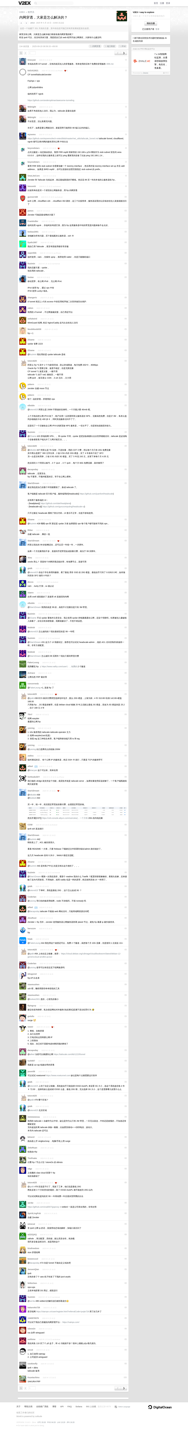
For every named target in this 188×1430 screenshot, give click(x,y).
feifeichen (32, 1283)
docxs (30, 582)
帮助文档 (28, 1406)
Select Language (122, 1407)
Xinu (30, 558)
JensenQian (33, 1269)
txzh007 (31, 1061)
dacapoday (33, 469)
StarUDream (33, 483)
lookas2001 (33, 232)
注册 (162, 3)
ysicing (31, 728)
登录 (168, 3)
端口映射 (110, 46)
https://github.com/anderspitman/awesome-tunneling (51, 100)
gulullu (31, 1016)
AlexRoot (32, 918)
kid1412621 (33, 70)
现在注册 (151, 23)
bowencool (33, 1259)
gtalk (30, 568)
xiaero (30, 592)
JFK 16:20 (71, 1422)
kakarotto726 (34, 1307)
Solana (79, 1406)
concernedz (33, 683)
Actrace (31, 673)
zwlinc (31, 756)
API (62, 1406)
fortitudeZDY (34, 777)
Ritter (30, 530)
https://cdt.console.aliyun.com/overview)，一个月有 (65, 818)
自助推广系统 (42, 1406)
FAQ (70, 1406)
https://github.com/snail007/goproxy (43, 1207)
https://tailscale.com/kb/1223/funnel (69, 1054)
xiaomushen (33, 984)
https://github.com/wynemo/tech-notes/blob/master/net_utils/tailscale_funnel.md (63, 138)
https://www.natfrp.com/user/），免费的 (59, 666)
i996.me (110, 64)
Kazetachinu (33, 1377)
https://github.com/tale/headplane (55, 503)
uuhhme (31, 1339)
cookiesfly (32, 1363)
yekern (31, 384)
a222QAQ (32, 1234)
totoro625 (32, 361)
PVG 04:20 (51, 1422)
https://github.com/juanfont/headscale (96, 494)
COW (30, 825)
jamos (30, 211)
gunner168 (33, 197)
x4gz (30, 1169)
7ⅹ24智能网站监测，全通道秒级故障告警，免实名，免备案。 (160, 61)
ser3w (30, 1203)
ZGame (31, 340)
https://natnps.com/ (70, 1322)
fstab (30, 939)
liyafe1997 (32, 242)
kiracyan (32, 60)
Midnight (32, 107)
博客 (54, 1406)
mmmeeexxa (34, 1117)
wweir (30, 1027)
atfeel (32, 23)
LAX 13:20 (61, 1422)
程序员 (31, 12)
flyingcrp (32, 1005)
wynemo (32, 134)
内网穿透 (95, 46)
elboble (31, 405)
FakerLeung (33, 662)
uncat (30, 1350)
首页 (156, 3)
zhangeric (32, 297)
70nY (30, 714)
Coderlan (32, 897)
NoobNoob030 (34, 329)
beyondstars (34, 148)
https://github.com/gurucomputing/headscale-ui (63, 506)
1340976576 (33, 1318)
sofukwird (32, 319)
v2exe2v (32, 1329)
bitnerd (31, 1137)
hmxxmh (32, 186)
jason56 (31, 1071)
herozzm (32, 928)
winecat (31, 1224)
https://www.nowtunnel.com (58, 1075)
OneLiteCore (34, 176)
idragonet (32, 974)
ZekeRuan (32, 1148)
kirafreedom (33, 1248)
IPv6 (122, 46)
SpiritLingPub (34, 1213)
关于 (18, 1406)
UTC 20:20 (42, 1422)
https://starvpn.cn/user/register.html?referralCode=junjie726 (62, 1311)
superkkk (32, 253)
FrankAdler (33, 221)
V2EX (22, 12)
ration (30, 308)
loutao (31, 277)
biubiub (31, 627)
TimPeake (32, 1158)
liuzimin (31, 263)
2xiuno (145, 73)
